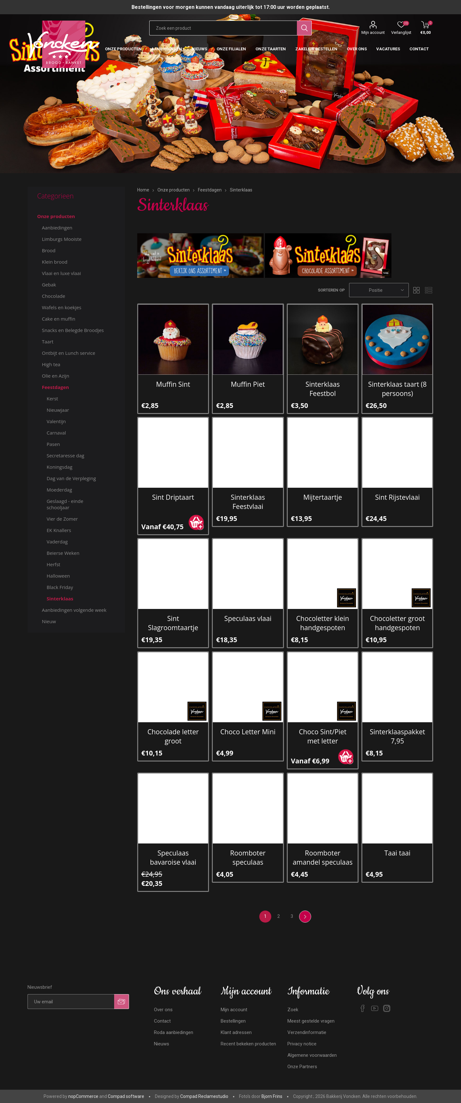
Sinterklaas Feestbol (322, 388)
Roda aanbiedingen (173, 1032)
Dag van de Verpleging (71, 478)
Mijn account (373, 32)
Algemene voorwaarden (312, 1055)
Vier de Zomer (62, 519)
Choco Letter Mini (248, 731)
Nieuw (49, 621)
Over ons (163, 1009)
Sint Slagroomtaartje (173, 623)
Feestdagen (55, 387)
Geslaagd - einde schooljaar (64, 504)
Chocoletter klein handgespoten (322, 623)
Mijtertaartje (322, 497)
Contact (162, 1021)
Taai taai (397, 852)
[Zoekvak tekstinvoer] (223, 28)
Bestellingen (233, 1021)
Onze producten (56, 216)
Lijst (428, 290)
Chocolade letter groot (173, 736)
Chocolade (53, 296)
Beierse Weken (62, 553)
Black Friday (59, 587)
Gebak (49, 284)
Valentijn (56, 421)
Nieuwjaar (57, 410)
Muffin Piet (248, 384)
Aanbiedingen (57, 227)
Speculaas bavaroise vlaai (173, 857)
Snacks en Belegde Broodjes (73, 330)
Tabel (416, 290)
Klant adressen (236, 1032)
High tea (51, 364)
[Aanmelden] (71, 1001)
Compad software (126, 1096)
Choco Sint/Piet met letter (323, 736)
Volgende (305, 917)
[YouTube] (375, 1008)
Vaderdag (57, 541)
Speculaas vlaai (247, 618)
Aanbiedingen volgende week (74, 610)
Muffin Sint (173, 384)
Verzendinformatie (306, 1032)
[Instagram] (387, 1008)
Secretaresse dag (65, 455)
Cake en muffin (58, 319)
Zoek (292, 1009)
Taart (47, 341)
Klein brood (54, 262)
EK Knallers (58, 530)
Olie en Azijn (55, 376)
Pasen (53, 444)
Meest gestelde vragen (311, 1021)
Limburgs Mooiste (61, 239)
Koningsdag (59, 467)
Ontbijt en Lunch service (68, 353)
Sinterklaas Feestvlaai (248, 501)
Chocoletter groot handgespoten (397, 623)
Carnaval (56, 432)
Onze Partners (302, 1066)
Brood (48, 250)
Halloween (58, 576)
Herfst (53, 564)
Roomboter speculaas (248, 857)
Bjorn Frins (271, 1096)
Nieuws (161, 1044)
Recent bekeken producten (248, 1044)
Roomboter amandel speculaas (323, 857)
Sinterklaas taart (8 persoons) (397, 388)
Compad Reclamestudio (204, 1096)
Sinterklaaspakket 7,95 (397, 736)
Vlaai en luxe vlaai (61, 273)
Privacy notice (302, 1044)
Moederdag (59, 489)
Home (143, 189)
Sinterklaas (59, 598)
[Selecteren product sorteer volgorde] (379, 290)
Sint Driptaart (173, 497)
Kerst (52, 398)
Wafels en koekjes (61, 307)
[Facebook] (363, 1008)
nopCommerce (83, 1096)
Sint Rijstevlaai (397, 497)
